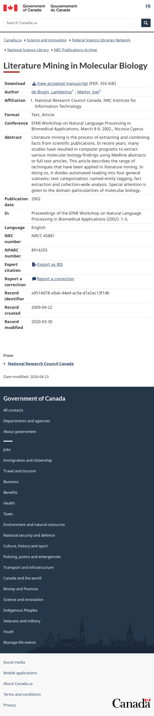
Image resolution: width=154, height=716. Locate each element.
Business (11, 481)
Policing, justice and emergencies (32, 556)
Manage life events (19, 642)
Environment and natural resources (34, 524)
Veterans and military (21, 620)
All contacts (13, 410)
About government (19, 431)
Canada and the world (22, 578)
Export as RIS (47, 264)
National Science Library (28, 49)
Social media (14, 662)
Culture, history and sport (25, 546)
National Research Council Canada (41, 363)
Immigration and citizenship (27, 460)
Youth (8, 631)
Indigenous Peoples (20, 610)
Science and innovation (47, 40)
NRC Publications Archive (75, 49)
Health (9, 503)
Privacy (9, 705)
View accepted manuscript (60, 83)
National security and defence (29, 535)
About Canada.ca (18, 683)
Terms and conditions (22, 694)
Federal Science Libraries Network (101, 40)
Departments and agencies (26, 420)
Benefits (10, 492)
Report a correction (53, 278)
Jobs (7, 449)
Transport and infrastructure (28, 567)
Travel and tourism (19, 471)
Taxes (8, 513)
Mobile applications (20, 672)
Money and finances (20, 588)
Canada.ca (13, 40)
